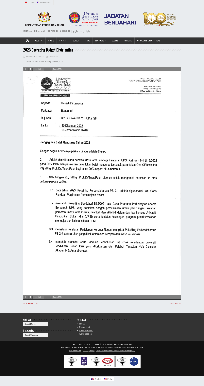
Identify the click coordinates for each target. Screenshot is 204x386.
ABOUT (37, 40)
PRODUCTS (99, 40)
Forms (87, 40)
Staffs (51, 40)
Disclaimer (100, 351)
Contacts (128, 40)
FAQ (133, 351)
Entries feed (84, 327)
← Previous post (30, 303)
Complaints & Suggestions (148, 40)
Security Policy (75, 351)
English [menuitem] (98, 379)
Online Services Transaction (118, 351)
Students (63, 40)
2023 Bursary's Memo (35, 61)
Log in (82, 324)
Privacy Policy (88, 351)
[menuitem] (29, 2)
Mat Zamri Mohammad (34, 57)
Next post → (175, 303)
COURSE (115, 40)
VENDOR (76, 40)
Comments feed (86, 330)
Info (60, 61)
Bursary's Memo (51, 61)
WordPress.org (85, 334)
